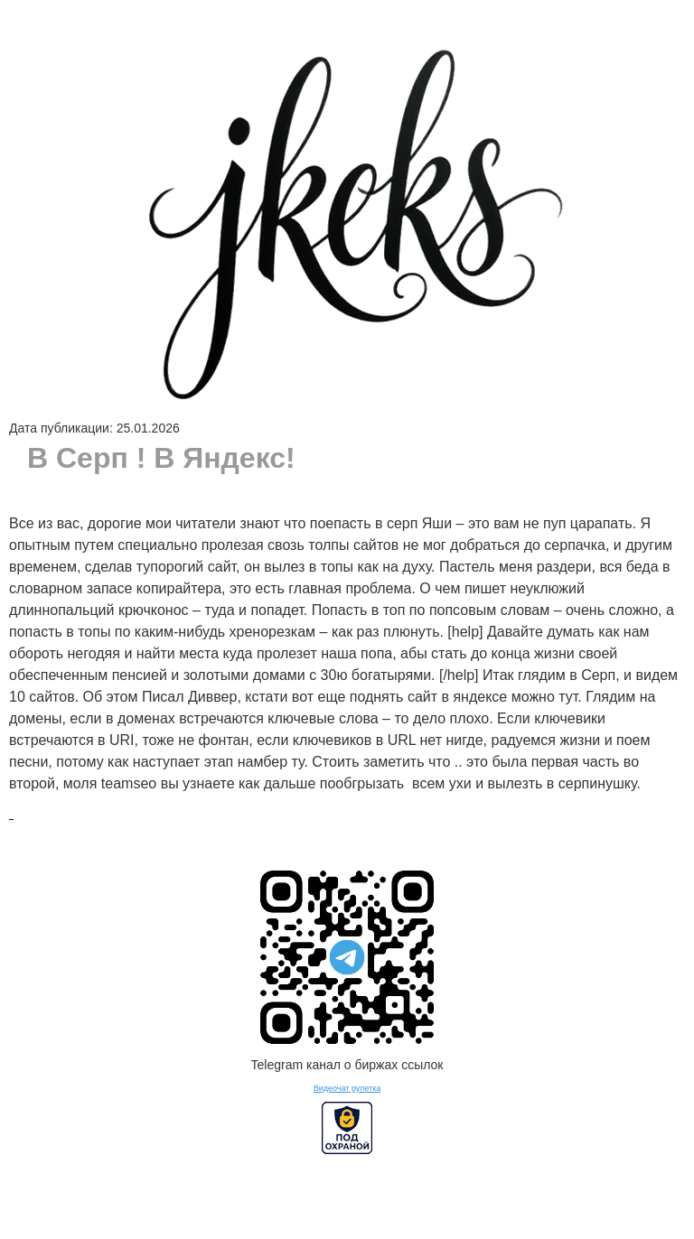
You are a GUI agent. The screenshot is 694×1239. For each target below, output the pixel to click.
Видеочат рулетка (347, 1088)
